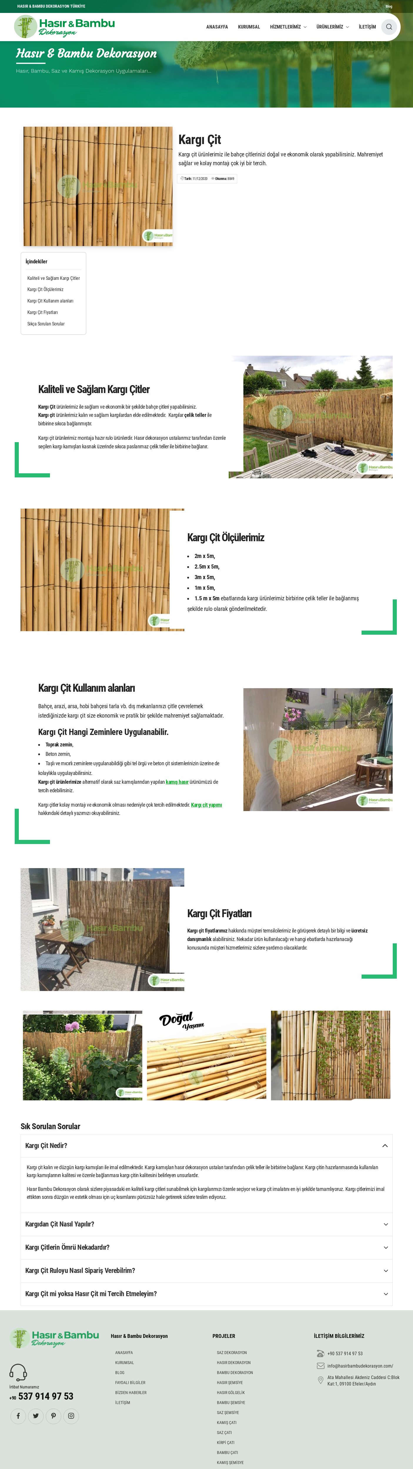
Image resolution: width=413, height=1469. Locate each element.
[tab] (206, 1146)
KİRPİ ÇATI (226, 1442)
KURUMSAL (249, 27)
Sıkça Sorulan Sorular (46, 324)
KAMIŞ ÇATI (227, 1422)
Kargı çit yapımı (206, 805)
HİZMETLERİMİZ (285, 27)
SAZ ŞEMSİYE (228, 1412)
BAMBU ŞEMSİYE (231, 1402)
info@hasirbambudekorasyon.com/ (355, 1366)
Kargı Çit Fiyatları (42, 312)
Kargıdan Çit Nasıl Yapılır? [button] (59, 1224)
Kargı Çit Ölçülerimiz (45, 289)
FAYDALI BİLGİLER (130, 1382)
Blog (389, 6)
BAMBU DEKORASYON (235, 1372)
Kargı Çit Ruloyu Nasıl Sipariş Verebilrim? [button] (80, 1270)
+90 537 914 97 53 (340, 1354)
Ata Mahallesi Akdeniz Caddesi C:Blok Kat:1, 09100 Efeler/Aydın (358, 1381)
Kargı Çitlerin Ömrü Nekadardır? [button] (67, 1247)
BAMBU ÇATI (227, 1452)
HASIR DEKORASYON (234, 1362)
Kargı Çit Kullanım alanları (50, 301)
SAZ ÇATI (224, 1432)
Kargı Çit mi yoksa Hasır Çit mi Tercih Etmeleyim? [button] (91, 1294)
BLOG (119, 1372)
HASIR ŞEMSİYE (230, 1382)
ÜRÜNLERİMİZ (330, 27)
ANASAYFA (217, 27)
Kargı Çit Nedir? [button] (46, 1146)
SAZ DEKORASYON (232, 1352)
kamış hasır (177, 782)
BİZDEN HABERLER (130, 1392)
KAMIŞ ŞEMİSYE (230, 1462)
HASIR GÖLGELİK (231, 1392)
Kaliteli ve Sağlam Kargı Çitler (53, 278)
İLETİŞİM (367, 27)
